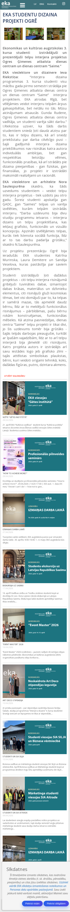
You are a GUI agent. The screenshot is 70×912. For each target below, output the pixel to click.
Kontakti (52, 3)
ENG (42, 3)
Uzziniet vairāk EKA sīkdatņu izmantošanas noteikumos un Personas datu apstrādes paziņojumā (38, 886)
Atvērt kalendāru (14, 375)
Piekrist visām (32, 903)
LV (35, 3)
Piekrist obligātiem (56, 903)
